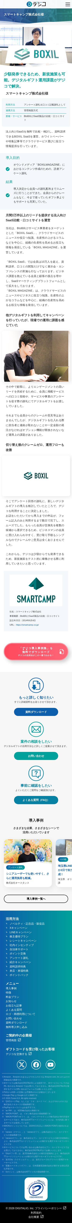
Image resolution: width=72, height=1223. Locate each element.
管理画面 (11, 1040)
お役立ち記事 (14, 1005)
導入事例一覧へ (36, 898)
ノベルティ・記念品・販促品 (27, 923)
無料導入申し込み (16, 1027)
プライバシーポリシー (48, 1208)
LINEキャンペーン (21, 932)
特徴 (8, 992)
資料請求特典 (18, 966)
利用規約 (36, 1212)
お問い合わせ (14, 1018)
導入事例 (11, 988)
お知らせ (11, 1001)
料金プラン (12, 996)
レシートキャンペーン (23, 940)
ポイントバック (19, 974)
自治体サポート (19, 949)
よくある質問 (14, 1009)
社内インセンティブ (22, 945)
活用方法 (12, 919)
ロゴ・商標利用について (20, 1013)
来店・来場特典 (19, 970)
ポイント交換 (18, 953)
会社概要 (33, 1216)
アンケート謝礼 (19, 957)
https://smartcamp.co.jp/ (27, 625)
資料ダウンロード (16, 1022)
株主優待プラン (19, 936)
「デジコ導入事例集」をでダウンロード (36, 652)
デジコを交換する (16, 1054)
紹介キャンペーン (20, 962)
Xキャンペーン (18, 927)
